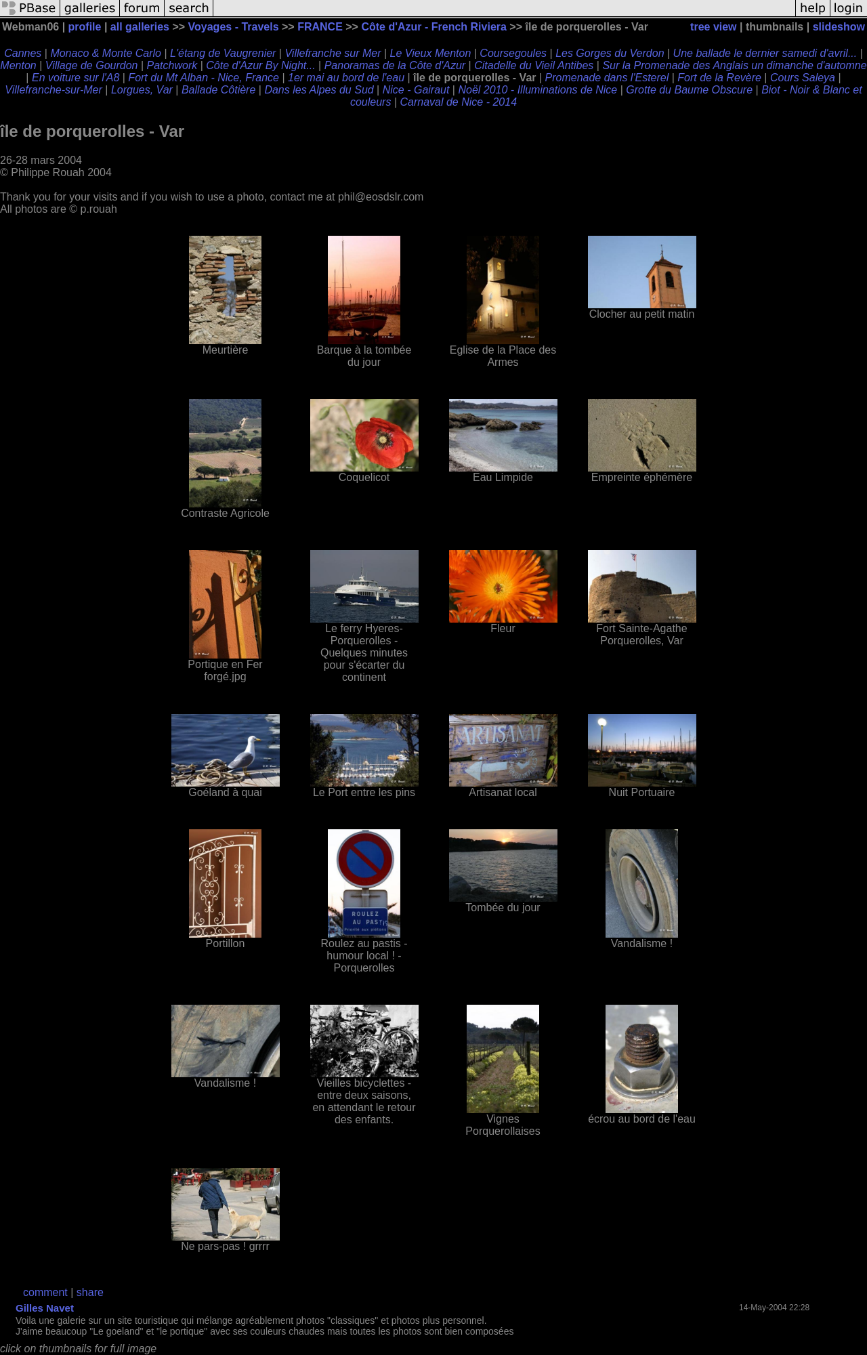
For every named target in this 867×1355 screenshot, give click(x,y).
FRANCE (320, 27)
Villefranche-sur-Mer (53, 90)
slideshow (839, 27)
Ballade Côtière (218, 90)
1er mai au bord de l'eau (346, 77)
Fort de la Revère (719, 77)
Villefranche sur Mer (332, 53)
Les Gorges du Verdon (609, 53)
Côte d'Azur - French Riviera (434, 27)
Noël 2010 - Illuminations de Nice (537, 90)
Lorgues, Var (142, 90)
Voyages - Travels (233, 27)
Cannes (22, 53)
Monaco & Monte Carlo (105, 53)
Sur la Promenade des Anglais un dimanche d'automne (734, 65)
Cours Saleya (802, 77)
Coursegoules (513, 53)
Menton (18, 65)
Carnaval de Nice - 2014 (458, 102)
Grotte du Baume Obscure (689, 90)
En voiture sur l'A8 (75, 77)
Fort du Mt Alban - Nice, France (203, 77)
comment (45, 1292)
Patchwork (172, 65)
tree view (713, 27)
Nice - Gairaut (416, 90)
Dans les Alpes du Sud (318, 90)
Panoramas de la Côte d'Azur (395, 65)
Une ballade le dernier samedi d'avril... (765, 53)
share (90, 1292)
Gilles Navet (45, 1308)
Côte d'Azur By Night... (260, 65)
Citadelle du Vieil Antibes (533, 65)
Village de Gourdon (91, 65)
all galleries (139, 27)
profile (85, 27)
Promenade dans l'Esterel (607, 77)
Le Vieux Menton (430, 53)
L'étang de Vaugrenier (223, 53)
